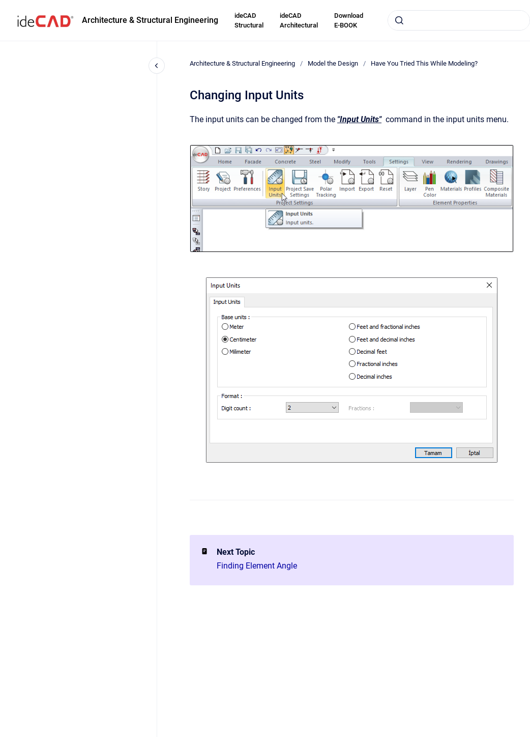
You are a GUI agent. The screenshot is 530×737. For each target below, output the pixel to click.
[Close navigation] (157, 66)
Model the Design (333, 63)
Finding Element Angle (257, 566)
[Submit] (399, 20)
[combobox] (458, 20)
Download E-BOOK (348, 21)
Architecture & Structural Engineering (150, 20)
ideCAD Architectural (299, 21)
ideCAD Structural (248, 21)
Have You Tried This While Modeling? (424, 63)
